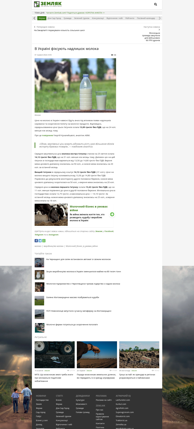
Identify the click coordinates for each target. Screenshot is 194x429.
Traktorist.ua (121, 358)
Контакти (100, 361)
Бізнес (59, 337)
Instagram (53, 222)
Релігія (39, 378)
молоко (38, 234)
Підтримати (112, 410)
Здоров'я (40, 366)
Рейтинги (129, 18)
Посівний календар (146, 18)
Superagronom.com (125, 350)
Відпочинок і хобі (115, 18)
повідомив (47, 123)
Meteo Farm (121, 370)
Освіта (39, 370)
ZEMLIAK (100, 343)
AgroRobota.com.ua (125, 366)
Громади (80, 346)
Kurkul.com (121, 341)
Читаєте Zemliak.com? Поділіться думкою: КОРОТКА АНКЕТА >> (75, 12)
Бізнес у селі (42, 358)
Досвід (39, 362)
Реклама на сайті (104, 337)
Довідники (83, 333)
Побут (38, 354)
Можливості (81, 341)
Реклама (101, 333)
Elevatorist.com (123, 354)
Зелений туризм (81, 18)
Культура (40, 374)
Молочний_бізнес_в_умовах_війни (82, 234)
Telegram (39, 222)
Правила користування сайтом (102, 354)
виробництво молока (53, 234)
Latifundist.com (123, 337)
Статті (59, 333)
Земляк (98, 219)
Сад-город (40, 350)
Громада (67, 18)
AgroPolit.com (122, 346)
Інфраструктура (43, 390)
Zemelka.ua (121, 362)
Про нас (99, 347)
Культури (80, 337)
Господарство (42, 337)
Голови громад (82, 350)
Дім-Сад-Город (54, 18)
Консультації (98, 18)
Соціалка (40, 386)
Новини (41, 333)
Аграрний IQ (123, 333)
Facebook (108, 219)
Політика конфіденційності (104, 366)
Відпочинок (41, 382)
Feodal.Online (122, 374)
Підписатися (74, 410)
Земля (47, 307)
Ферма (42, 18)
